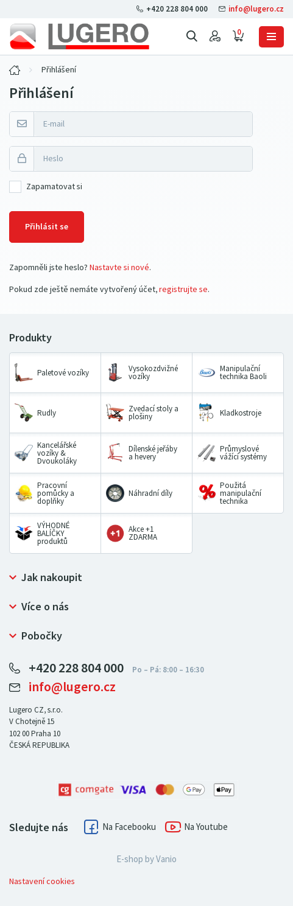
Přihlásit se (46, 226)
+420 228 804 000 (173, 9)
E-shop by (146, 859)
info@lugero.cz (251, 9)
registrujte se (183, 289)
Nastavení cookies (42, 881)
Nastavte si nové (119, 267)
